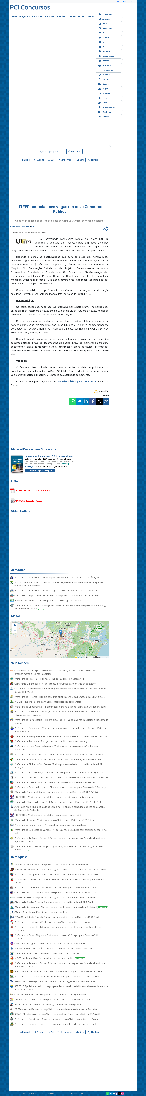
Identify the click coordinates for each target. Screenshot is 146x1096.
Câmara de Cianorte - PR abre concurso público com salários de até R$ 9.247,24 (56, 792)
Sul (101, 42)
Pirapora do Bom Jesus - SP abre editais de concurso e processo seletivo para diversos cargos (59, 881)
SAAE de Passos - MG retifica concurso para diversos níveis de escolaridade (53, 948)
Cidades (103, 84)
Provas (103, 97)
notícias (61, 16)
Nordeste (104, 51)
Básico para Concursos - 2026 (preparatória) (49, 456)
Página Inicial (106, 14)
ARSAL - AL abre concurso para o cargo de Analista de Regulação (48, 1004)
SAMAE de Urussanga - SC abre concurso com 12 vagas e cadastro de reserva (54, 981)
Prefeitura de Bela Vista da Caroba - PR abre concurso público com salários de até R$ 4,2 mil (60, 831)
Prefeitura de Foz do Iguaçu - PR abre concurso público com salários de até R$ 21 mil (58, 772)
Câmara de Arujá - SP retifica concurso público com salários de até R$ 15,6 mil (55, 892)
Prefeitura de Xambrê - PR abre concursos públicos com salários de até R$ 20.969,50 (58, 754)
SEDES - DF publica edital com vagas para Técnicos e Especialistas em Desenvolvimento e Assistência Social (61, 988)
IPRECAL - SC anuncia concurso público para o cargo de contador (48, 600)
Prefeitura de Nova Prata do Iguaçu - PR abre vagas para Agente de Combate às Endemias (56, 748)
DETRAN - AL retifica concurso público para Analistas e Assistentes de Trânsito (55, 1009)
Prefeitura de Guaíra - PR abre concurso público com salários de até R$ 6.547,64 (56, 782)
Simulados (104, 93)
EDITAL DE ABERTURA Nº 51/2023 (33, 490)
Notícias (104, 23)
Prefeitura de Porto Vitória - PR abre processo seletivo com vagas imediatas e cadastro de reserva (61, 721)
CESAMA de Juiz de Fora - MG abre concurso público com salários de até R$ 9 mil (56, 917)
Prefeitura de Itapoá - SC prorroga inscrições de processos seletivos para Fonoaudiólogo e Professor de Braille (60, 607)
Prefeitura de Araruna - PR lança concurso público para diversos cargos (51, 741)
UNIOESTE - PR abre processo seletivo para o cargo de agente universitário (53, 797)
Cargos (103, 79)
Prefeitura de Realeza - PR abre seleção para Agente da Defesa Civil (49, 678)
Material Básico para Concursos (76, 381)
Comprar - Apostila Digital (39, 470)
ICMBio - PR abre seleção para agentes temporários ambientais (47, 701)
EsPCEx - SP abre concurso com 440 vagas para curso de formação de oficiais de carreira (60, 869)
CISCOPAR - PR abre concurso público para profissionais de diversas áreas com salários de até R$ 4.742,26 (60, 690)
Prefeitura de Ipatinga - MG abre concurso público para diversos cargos (52, 922)
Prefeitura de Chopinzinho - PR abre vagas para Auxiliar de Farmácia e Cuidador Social (60, 706)
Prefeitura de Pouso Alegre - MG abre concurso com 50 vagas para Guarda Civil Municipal (56, 937)
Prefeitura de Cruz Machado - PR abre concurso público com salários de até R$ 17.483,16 (61, 777)
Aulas (102, 102)
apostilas (49, 16)
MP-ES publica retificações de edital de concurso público (49, 958)
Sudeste (103, 37)
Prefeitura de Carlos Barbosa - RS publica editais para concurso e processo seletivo (57, 976)
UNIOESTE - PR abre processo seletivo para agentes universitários (48, 815)
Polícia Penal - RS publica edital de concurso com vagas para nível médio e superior (58, 971)
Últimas (103, 60)
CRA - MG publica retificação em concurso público (40, 912)
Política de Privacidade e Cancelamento (38, 1094)
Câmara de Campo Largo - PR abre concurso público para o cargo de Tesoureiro (56, 595)
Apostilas (104, 18)
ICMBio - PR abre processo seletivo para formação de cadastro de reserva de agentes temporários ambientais (58, 584)
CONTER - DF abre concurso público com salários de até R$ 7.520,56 (50, 994)
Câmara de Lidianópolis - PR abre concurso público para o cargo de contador (55, 683)
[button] (14, 625)
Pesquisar (74, 151)
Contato (103, 116)
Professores (105, 70)
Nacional (104, 32)
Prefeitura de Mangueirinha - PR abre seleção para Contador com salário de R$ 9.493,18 (60, 736)
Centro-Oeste (106, 56)
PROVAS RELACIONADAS (29, 500)
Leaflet (79, 657)
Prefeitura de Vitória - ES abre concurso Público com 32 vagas (46, 953)
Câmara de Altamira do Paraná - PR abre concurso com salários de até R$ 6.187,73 (57, 801)
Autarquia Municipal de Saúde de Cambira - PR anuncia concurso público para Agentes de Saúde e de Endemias (60, 808)
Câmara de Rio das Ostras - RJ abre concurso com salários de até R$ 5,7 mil (53, 902)
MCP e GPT (105, 65)
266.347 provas (75, 16)
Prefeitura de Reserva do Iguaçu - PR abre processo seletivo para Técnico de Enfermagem (61, 787)
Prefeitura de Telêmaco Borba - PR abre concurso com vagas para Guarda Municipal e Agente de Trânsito (59, 840)
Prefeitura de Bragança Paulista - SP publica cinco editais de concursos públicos (56, 874)
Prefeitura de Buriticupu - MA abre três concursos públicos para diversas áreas (56, 1019)
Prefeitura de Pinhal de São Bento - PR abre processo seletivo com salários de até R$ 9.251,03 (58, 766)
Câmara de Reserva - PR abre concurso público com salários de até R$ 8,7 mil (54, 820)
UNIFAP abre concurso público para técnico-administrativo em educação (52, 999)
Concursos (105, 28)
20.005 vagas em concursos (27, 16)
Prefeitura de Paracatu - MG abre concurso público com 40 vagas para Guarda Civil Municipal (58, 928)
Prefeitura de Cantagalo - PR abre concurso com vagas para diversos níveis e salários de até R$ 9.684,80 (60, 730)
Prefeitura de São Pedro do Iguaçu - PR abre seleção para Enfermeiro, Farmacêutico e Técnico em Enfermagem (59, 713)
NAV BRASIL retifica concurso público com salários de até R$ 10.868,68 (51, 864)
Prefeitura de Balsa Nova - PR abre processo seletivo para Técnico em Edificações (56, 577)
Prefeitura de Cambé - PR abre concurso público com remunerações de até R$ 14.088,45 (60, 759)
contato (91, 16)
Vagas (103, 88)
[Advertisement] (38, 182)
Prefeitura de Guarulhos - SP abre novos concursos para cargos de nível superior (56, 887)
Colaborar (104, 111)
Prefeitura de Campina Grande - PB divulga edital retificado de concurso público (56, 1023)
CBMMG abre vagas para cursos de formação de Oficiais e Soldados (50, 943)
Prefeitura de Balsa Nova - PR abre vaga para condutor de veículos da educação (56, 590)
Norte (102, 46)
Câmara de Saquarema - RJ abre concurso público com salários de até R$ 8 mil (61, 907)
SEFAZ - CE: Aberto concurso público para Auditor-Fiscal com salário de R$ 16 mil (57, 1014)
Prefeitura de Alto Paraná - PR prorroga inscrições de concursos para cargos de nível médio (58, 848)
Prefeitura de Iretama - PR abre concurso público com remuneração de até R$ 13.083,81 (60, 696)
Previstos (104, 74)
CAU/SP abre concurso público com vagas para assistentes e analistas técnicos (55, 897)
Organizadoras (106, 107)
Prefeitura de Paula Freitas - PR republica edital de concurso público (50, 824)
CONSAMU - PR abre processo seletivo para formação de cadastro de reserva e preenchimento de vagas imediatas (55, 672)
